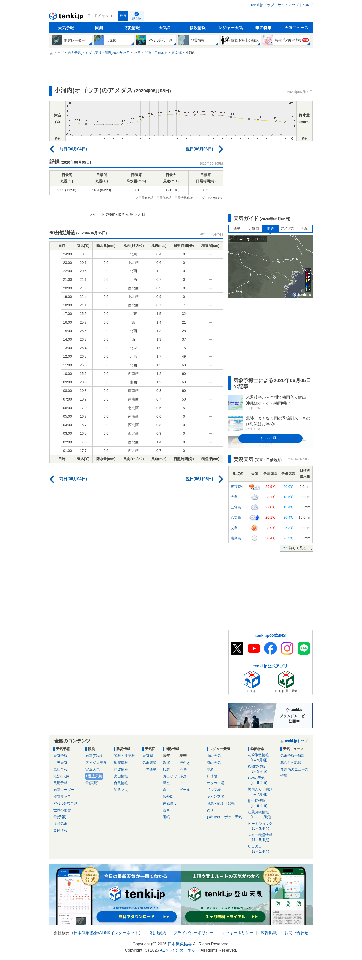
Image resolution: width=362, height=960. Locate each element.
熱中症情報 (262, 803)
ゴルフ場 (214, 790)
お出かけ (170, 776)
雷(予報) (59, 817)
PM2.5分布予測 (65, 803)
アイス (184, 783)
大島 (234, 497)
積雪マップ (62, 796)
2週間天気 (61, 776)
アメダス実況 (96, 763)
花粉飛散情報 (262, 757)
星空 (166, 783)
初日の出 (262, 849)
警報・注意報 (124, 756)
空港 (210, 769)
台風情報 (121, 783)
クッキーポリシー (237, 933)
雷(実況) (91, 783)
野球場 (212, 776)
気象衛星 (149, 763)
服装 (166, 769)
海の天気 (214, 763)
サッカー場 (215, 783)
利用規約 (158, 933)
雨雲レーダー (63, 790)
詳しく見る (298, 548)
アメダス (287, 228)
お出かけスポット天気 (224, 817)
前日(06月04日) (73, 149)
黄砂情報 (60, 830)
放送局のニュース (294, 769)
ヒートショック (262, 826)
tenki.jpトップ (262, 5)
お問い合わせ (296, 933)
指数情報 (198, 28)
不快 (183, 769)
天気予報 (66, 28)
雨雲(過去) (93, 756)
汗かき (184, 763)
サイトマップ (288, 5)
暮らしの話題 (290, 763)
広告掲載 (269, 933)
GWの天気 (262, 780)
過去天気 (95, 776)
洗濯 (166, 763)
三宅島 (236, 507)
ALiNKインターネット (119, 933)
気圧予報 (60, 769)
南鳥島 (236, 538)
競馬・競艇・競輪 (221, 803)
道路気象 (60, 824)
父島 (234, 528)
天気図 (165, 28)
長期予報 (60, 783)
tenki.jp (66, 17)
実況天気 (92, 769)
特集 (283, 775)
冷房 (183, 776)
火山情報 (121, 776)
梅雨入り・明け (262, 791)
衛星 (236, 228)
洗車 (166, 810)
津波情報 (121, 769)
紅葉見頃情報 (262, 814)
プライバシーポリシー (193, 933)
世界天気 (60, 763)
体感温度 (170, 803)
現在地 (136, 18)
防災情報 (132, 28)
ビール (184, 790)
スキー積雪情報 (262, 837)
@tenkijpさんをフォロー (128, 214)
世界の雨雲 (62, 810)
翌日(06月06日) (199, 149)
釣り (210, 810)
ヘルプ (307, 5)
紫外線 (168, 796)
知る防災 (121, 790)
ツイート (96, 214)
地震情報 (121, 763)
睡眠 (166, 817)
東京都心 (238, 487)
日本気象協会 (86, 933)
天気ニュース (296, 28)
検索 (123, 16)
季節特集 (263, 28)
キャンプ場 (215, 796)
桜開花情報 (262, 769)
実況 (304, 228)
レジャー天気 (230, 28)
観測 (99, 28)
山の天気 (214, 756)
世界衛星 (149, 769)
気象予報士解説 (292, 756)
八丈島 (236, 517)
